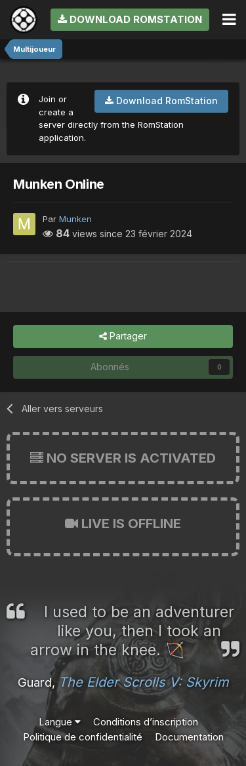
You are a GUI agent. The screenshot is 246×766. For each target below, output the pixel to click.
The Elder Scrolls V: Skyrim (143, 682)
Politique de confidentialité (82, 737)
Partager (123, 336)
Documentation (189, 737)
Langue (60, 722)
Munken (75, 219)
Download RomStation (130, 19)
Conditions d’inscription (145, 722)
